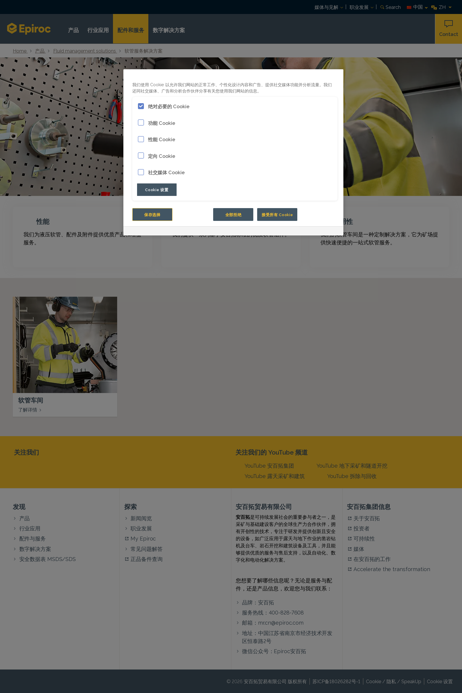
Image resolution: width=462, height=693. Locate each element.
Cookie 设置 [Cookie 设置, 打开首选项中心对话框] (156, 189)
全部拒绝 (233, 214)
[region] (233, 152)
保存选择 (152, 214)
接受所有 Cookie (277, 214)
